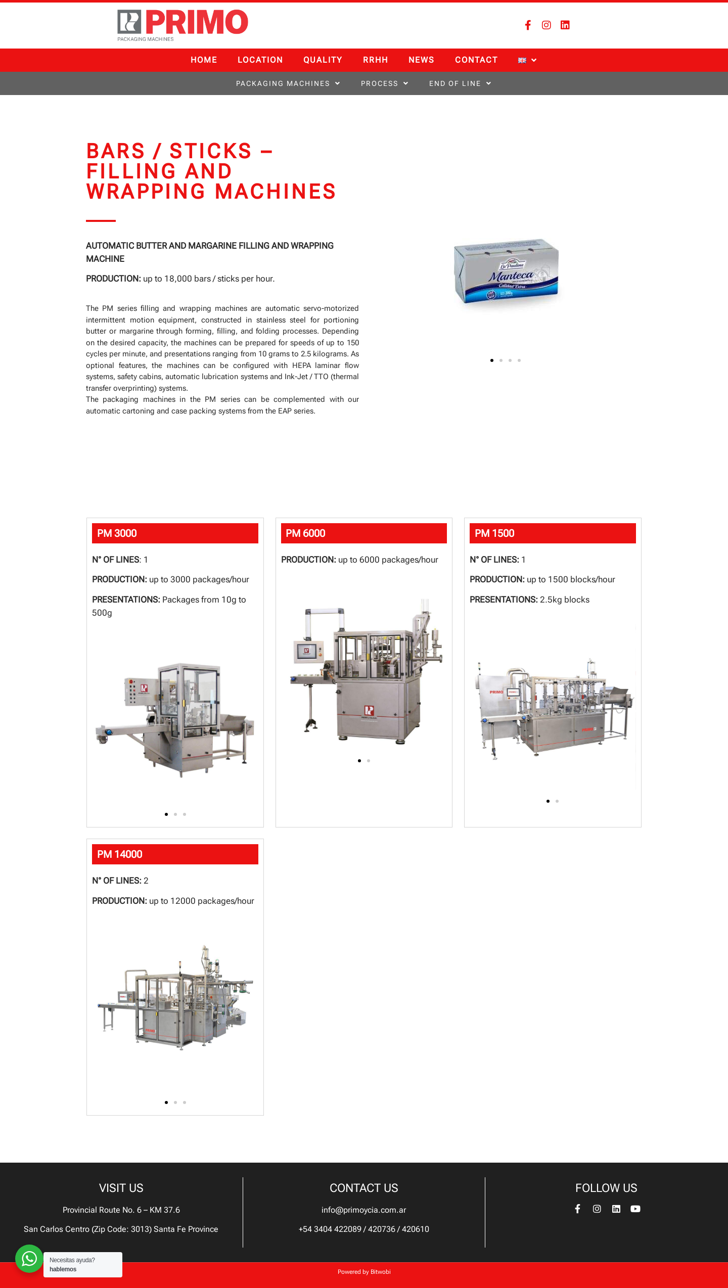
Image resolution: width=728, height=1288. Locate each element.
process (385, 83)
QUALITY (323, 60)
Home (204, 60)
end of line (460, 83)
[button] (491, 360)
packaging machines (288, 83)
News (421, 60)
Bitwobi (381, 1271)
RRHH (375, 60)
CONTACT (476, 60)
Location (260, 60)
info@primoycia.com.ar (364, 1210)
